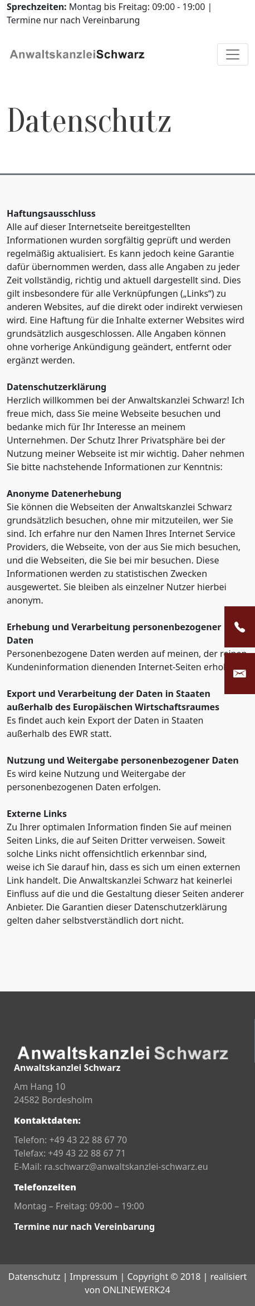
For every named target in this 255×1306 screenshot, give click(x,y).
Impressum (94, 1276)
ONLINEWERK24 (136, 1290)
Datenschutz (34, 1276)
